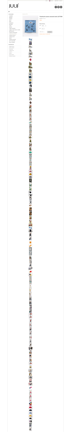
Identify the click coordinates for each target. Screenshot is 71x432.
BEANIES (11, 24)
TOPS (10, 25)
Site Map (10, 53)
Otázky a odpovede (11, 47)
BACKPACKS (11, 31)
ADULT (10, 38)
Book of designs (12, 42)
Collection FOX (12, 36)
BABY (10, 21)
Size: (40, 28)
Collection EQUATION (13, 32)
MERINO (10, 17)
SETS (10, 20)
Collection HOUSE (12, 39)
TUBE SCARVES (12, 28)
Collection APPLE (12, 35)
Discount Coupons (11, 54)
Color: (40, 25)
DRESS (10, 27)
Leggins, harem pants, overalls (14, 29)
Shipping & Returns (11, 46)
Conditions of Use (11, 50)
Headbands (11, 22)
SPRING (10, 18)
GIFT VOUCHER (12, 40)
